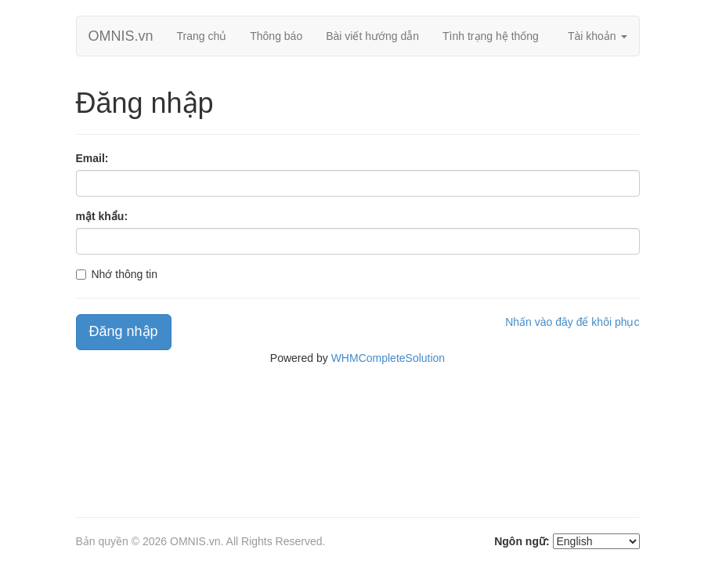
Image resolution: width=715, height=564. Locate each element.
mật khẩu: (102, 216)
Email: (92, 158)
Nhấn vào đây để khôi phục (572, 322)
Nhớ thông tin (125, 274)
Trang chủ (202, 36)
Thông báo (276, 36)
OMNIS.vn (120, 36)
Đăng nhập (123, 331)
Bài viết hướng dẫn (372, 36)
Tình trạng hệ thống (490, 36)
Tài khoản (597, 36)
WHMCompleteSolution (388, 358)
